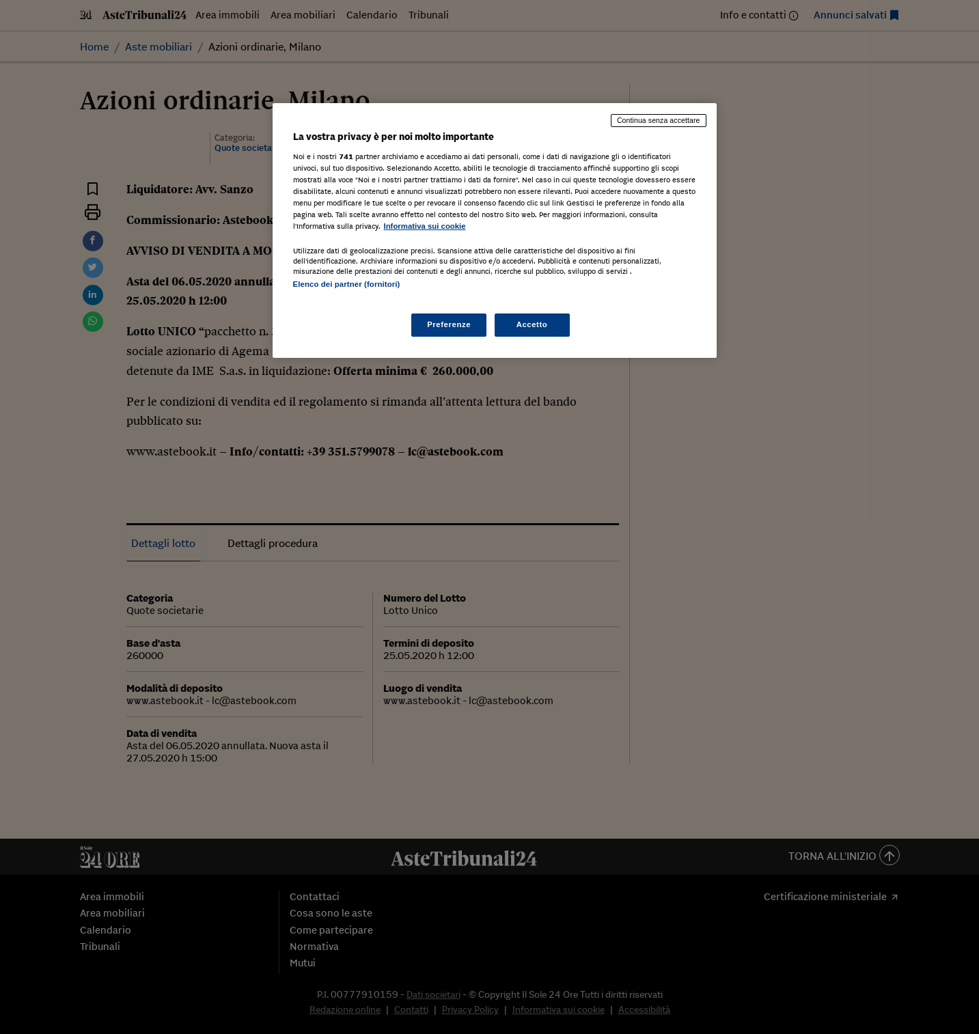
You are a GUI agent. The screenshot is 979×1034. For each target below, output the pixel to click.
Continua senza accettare (658, 120)
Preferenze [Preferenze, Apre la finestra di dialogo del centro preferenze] (449, 324)
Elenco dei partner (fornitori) (346, 284)
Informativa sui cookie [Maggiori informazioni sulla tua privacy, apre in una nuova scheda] (425, 226)
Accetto (532, 324)
